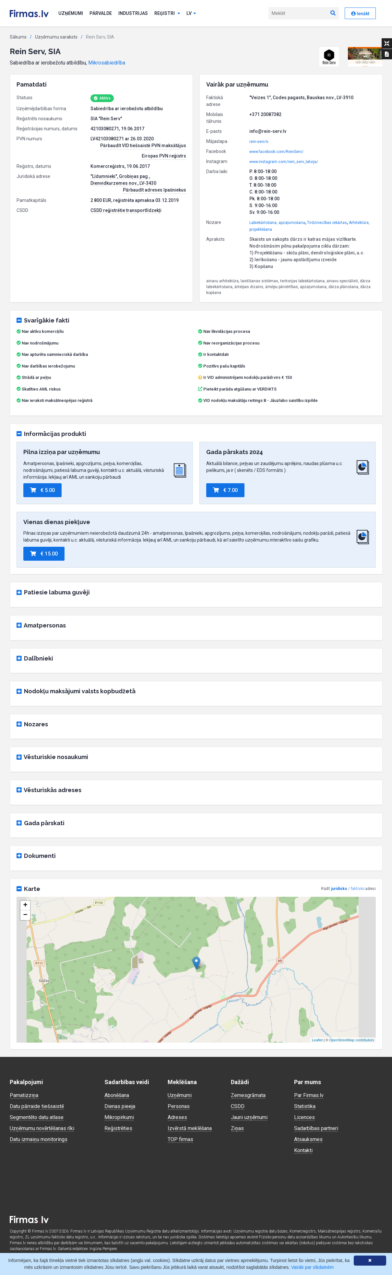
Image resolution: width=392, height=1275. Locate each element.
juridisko (339, 888)
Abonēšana (116, 1095)
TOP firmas (180, 1139)
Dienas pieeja (119, 1106)
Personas (179, 1106)
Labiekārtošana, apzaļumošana (277, 222)
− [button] (25, 915)
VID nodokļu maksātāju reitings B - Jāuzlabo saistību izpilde (260, 400)
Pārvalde (100, 13)
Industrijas (133, 13)
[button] (329, 56)
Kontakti (303, 1150)
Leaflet (317, 1040)
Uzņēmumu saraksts (56, 37)
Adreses (177, 1117)
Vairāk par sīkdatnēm (312, 1267)
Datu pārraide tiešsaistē (37, 1106)
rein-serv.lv (258, 141)
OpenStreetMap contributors (351, 1040)
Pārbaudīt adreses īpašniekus (154, 190)
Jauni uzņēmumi (249, 1117)
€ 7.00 (225, 490)
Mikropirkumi (119, 1117)
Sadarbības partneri (316, 1128)
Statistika (304, 1106)
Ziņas (237, 1128)
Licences (304, 1117)
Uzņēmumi (70, 13)
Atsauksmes (308, 1139)
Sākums (18, 37)
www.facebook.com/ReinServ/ (276, 151)
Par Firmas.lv (309, 1095)
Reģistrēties (118, 1128)
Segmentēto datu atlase (37, 1117)
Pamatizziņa (24, 1095)
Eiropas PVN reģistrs (164, 155)
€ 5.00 (42, 490)
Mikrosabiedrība (106, 63)
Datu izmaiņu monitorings (38, 1139)
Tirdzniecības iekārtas (327, 222)
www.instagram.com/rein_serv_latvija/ (283, 161)
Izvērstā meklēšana (190, 1128)
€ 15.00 (44, 554)
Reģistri (167, 13)
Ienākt (360, 13)
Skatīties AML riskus (41, 389)
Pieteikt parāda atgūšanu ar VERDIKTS (240, 389)
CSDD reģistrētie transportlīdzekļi (125, 210)
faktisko (357, 888)
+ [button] (25, 905)
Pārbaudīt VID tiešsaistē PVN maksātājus (143, 145)
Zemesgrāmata (248, 1095)
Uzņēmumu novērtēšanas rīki (42, 1128)
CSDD (237, 1106)
